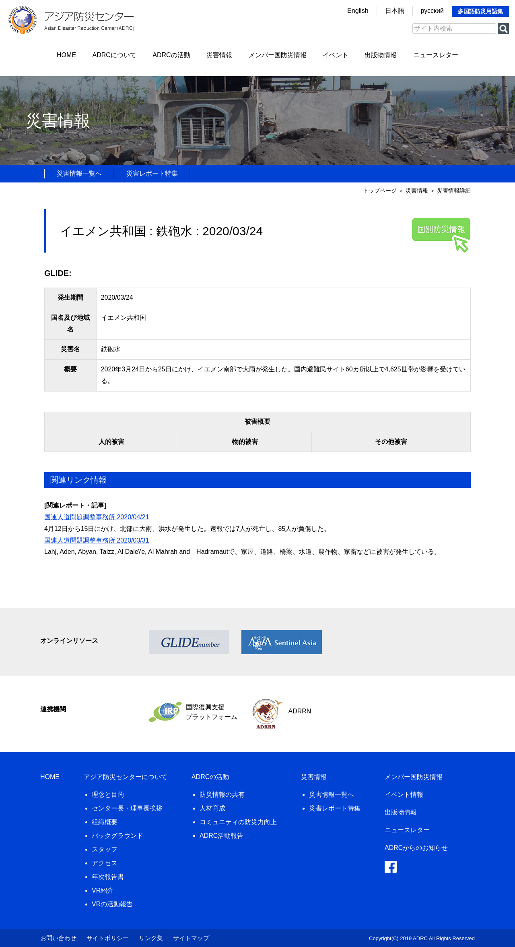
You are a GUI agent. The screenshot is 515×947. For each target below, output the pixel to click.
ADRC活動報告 (221, 835)
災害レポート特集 (152, 173)
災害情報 (219, 55)
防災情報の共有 (222, 794)
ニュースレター (435, 55)
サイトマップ (191, 938)
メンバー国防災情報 (278, 55)
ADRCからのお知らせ (416, 847)
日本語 (394, 10)
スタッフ (104, 849)
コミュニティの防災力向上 (238, 822)
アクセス (104, 863)
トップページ (380, 190)
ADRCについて (114, 55)
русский (432, 10)
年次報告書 (108, 876)
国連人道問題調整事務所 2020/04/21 (96, 517)
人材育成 (212, 808)
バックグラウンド (117, 835)
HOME (66, 55)
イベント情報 (404, 794)
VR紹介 (102, 890)
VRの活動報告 (112, 904)
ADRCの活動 (171, 55)
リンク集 (151, 938)
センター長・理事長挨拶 (127, 808)
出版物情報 (381, 55)
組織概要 (104, 822)
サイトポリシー (108, 938)
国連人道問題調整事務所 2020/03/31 (96, 540)
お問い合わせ (58, 938)
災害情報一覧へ (79, 173)
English (357, 10)
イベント (335, 55)
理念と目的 (108, 794)
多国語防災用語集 (480, 11)
